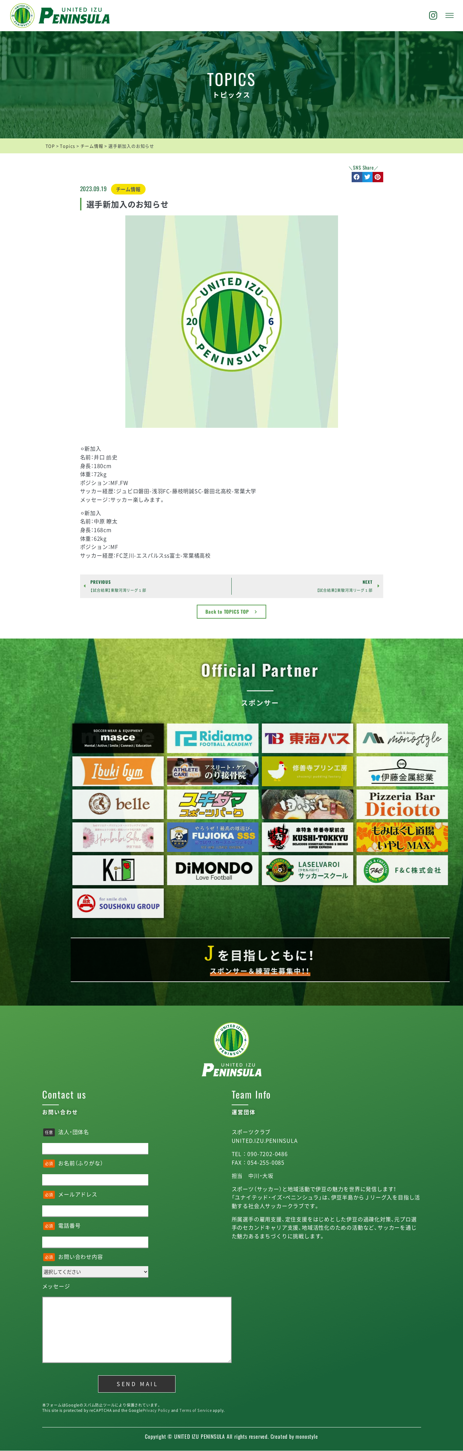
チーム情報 (128, 189)
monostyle (306, 1436)
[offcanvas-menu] (449, 15)
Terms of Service (195, 1410)
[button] (357, 177)
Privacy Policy (156, 1410)
